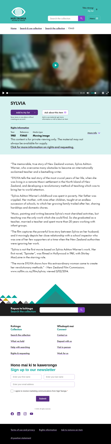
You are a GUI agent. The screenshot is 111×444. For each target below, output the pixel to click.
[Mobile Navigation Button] (93, 18)
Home (14, 28)
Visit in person (64, 347)
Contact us (62, 334)
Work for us (62, 353)
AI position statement (21, 437)
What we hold (17, 341)
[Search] (81, 18)
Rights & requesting (20, 353)
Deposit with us (64, 341)
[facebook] (12, 413)
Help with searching (20, 347)
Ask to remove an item (72, 429)
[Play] (3, 93)
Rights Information (20, 127)
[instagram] (25, 413)
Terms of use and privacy (23, 429)
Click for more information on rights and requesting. (42, 147)
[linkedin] (18, 413)
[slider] (42, 93)
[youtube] (31, 413)
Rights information (48, 429)
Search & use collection (31, 28)
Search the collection (55, 28)
